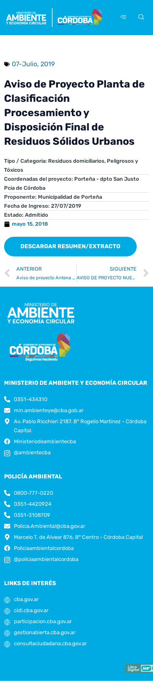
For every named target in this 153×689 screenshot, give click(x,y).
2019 (47, 64)
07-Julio (24, 64)
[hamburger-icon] (123, 17)
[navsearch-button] (140, 17)
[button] (70, 246)
